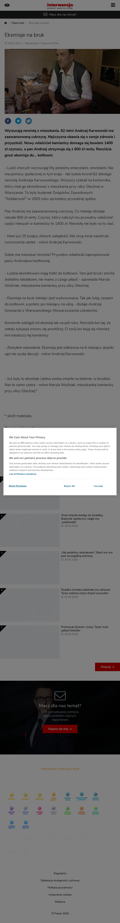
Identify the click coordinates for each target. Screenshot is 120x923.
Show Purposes (18, 486)
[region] (60, 462)
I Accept (98, 486)
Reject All (69, 486)
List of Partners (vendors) (22, 474)
